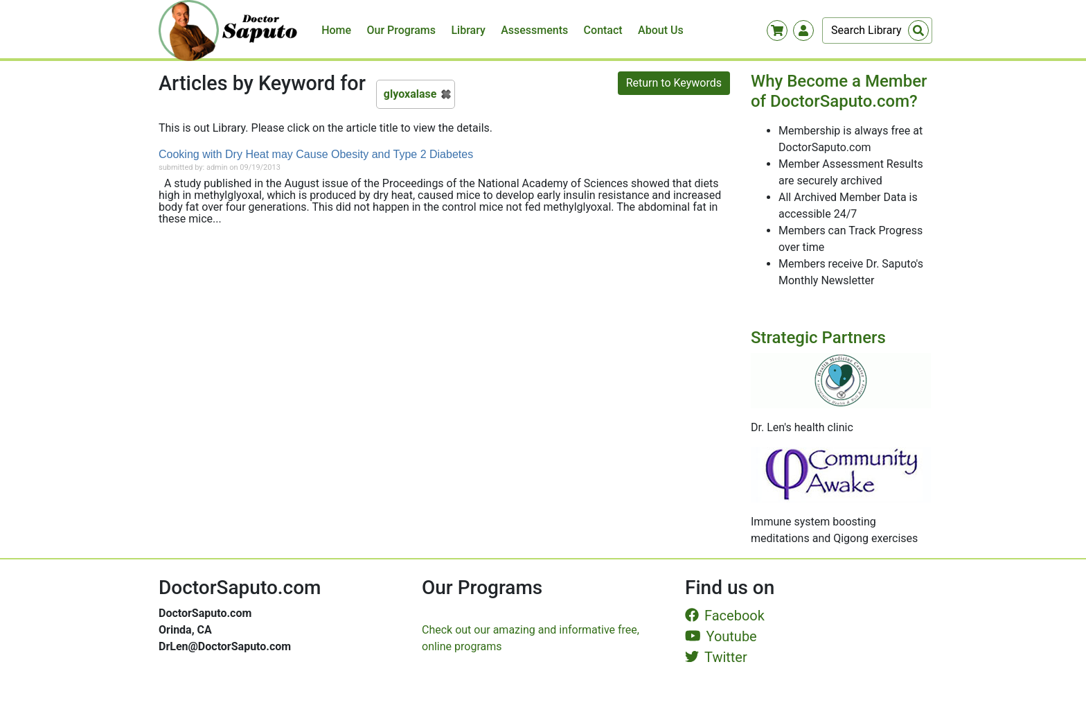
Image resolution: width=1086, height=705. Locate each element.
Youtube (721, 636)
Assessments (534, 30)
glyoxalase (410, 94)
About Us (661, 30)
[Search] (877, 30)
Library (468, 30)
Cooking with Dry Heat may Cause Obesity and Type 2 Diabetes (316, 154)
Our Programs (401, 30)
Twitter (716, 657)
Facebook (725, 615)
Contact (603, 30)
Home (336, 30)
